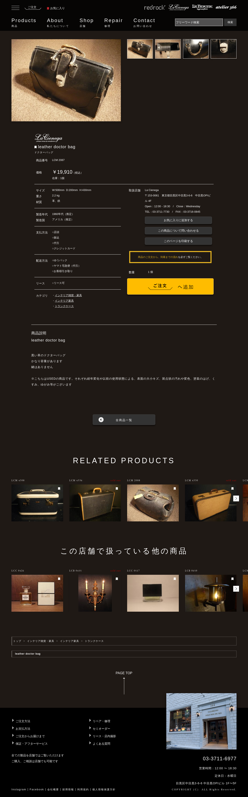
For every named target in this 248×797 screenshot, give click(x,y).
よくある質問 (101, 743)
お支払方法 (23, 728)
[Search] (199, 22)
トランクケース (64, 306)
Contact (144, 23)
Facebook (37, 789)
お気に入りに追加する (178, 220)
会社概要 (53, 789)
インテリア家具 (64, 300)
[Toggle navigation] (15, 8)
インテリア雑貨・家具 (68, 295)
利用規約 (83, 789)
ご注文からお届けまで (30, 736)
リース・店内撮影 (104, 736)
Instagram (18, 789)
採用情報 (68, 789)
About (58, 23)
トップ (17, 641)
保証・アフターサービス (32, 743)
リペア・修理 (101, 721)
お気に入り (56, 8)
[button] (236, 498)
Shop (87, 23)
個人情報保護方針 (104, 789)
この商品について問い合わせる (178, 230)
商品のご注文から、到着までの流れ (158, 257)
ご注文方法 (23, 721)
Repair (113, 23)
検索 (230, 22)
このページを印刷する (178, 241)
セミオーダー (101, 728)
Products (23, 23)
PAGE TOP (124, 684)
